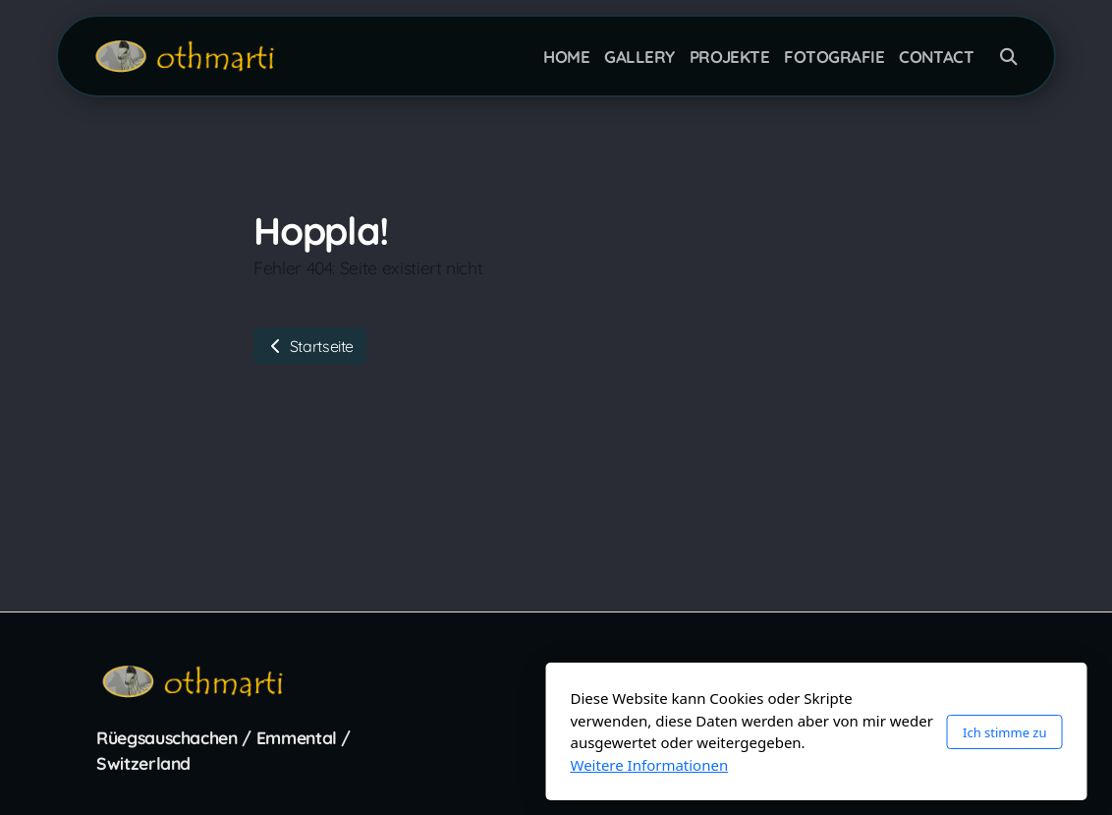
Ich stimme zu (744, 732)
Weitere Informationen (389, 765)
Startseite (310, 346)
